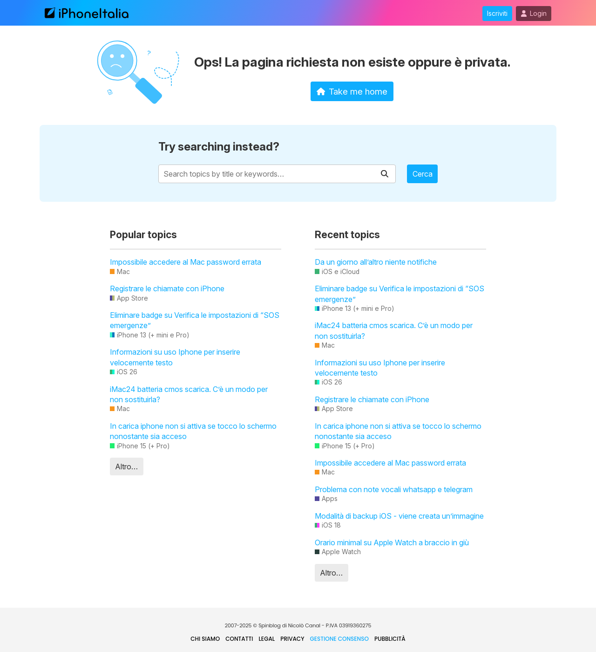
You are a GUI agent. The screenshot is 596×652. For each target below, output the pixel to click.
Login (534, 13)
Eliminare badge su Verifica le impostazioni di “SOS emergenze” (194, 320)
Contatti (239, 639)
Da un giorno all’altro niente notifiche (376, 262)
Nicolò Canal (304, 625)
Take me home (352, 91)
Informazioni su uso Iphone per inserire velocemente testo (175, 357)
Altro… (126, 466)
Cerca (423, 173)
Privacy (292, 639)
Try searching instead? (218, 146)
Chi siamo (205, 639)
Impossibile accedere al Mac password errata (185, 262)
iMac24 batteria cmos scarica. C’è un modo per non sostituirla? (189, 394)
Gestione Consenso (339, 639)
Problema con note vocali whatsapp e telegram (394, 489)
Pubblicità (390, 639)
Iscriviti (497, 13)
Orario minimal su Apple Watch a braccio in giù (392, 542)
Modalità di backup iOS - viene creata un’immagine (399, 516)
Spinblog (269, 625)
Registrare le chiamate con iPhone (167, 288)
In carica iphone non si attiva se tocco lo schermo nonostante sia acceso (193, 431)
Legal (267, 639)
